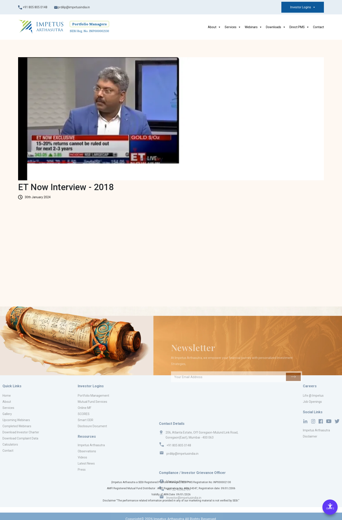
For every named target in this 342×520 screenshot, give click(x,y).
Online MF (67, 408)
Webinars (253, 27)
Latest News (68, 463)
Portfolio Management (76, 395)
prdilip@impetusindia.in (72, 7)
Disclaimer (330, 436)
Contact (318, 27)
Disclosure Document (75, 426)
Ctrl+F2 (330, 508)
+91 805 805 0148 (32, 7)
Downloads (275, 27)
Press (64, 469)
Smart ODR (68, 420)
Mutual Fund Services (75, 401)
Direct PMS (299, 27)
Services (232, 27)
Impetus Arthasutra (73, 445)
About (214, 27)
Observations (69, 451)
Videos (65, 457)
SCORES (66, 414)
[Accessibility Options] (330, 507)
